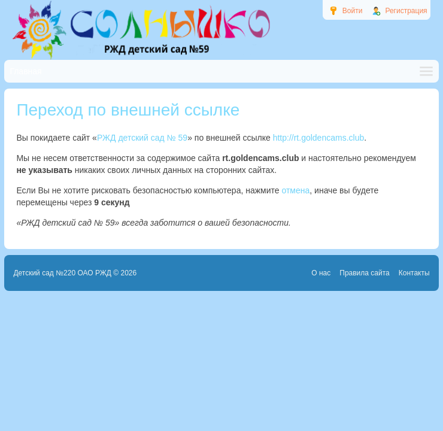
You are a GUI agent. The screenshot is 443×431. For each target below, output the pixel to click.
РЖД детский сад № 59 (142, 137)
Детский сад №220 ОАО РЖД (62, 273)
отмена (295, 190)
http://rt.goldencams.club (319, 137)
